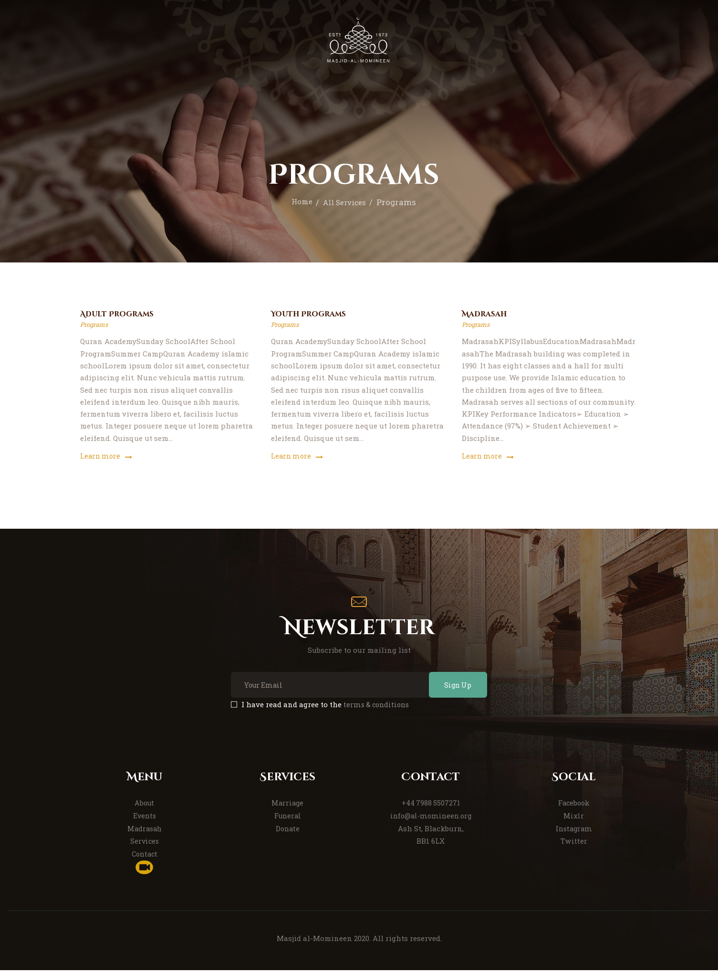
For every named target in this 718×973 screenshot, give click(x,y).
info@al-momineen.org (431, 819)
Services (144, 844)
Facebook (574, 806)
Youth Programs (312, 315)
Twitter (574, 844)
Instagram (574, 832)
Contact (144, 857)
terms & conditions (377, 707)
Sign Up (453, 687)
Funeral (287, 819)
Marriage (287, 806)
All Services (346, 202)
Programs (95, 325)
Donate (287, 832)
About (144, 806)
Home (299, 202)
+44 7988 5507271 (430, 806)
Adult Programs (120, 315)
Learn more (100, 457)
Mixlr (573, 819)
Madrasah (486, 315)
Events (144, 819)
